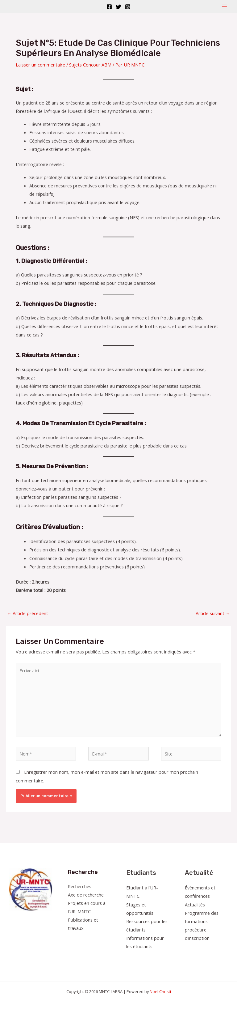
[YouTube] (214, 949)
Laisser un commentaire (40, 65)
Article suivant (213, 613)
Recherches (79, 886)
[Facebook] (109, 7)
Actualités (195, 904)
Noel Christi (160, 991)
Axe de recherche (86, 895)
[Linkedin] (222, 949)
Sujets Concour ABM (90, 65)
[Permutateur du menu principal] (224, 6)
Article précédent (27, 613)
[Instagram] (128, 7)
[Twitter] (118, 7)
